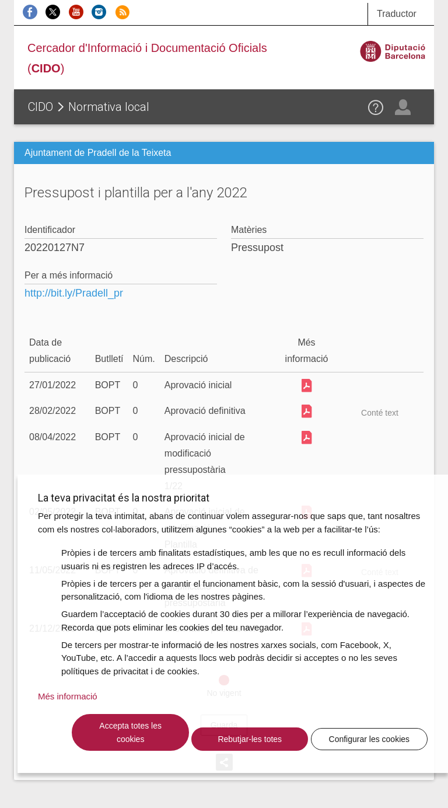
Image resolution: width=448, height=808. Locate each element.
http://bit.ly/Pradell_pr (73, 293)
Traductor (396, 14)
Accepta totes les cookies (130, 732)
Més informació (67, 696)
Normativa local (108, 107)
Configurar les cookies (369, 739)
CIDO (40, 107)
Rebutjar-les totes (250, 739)
